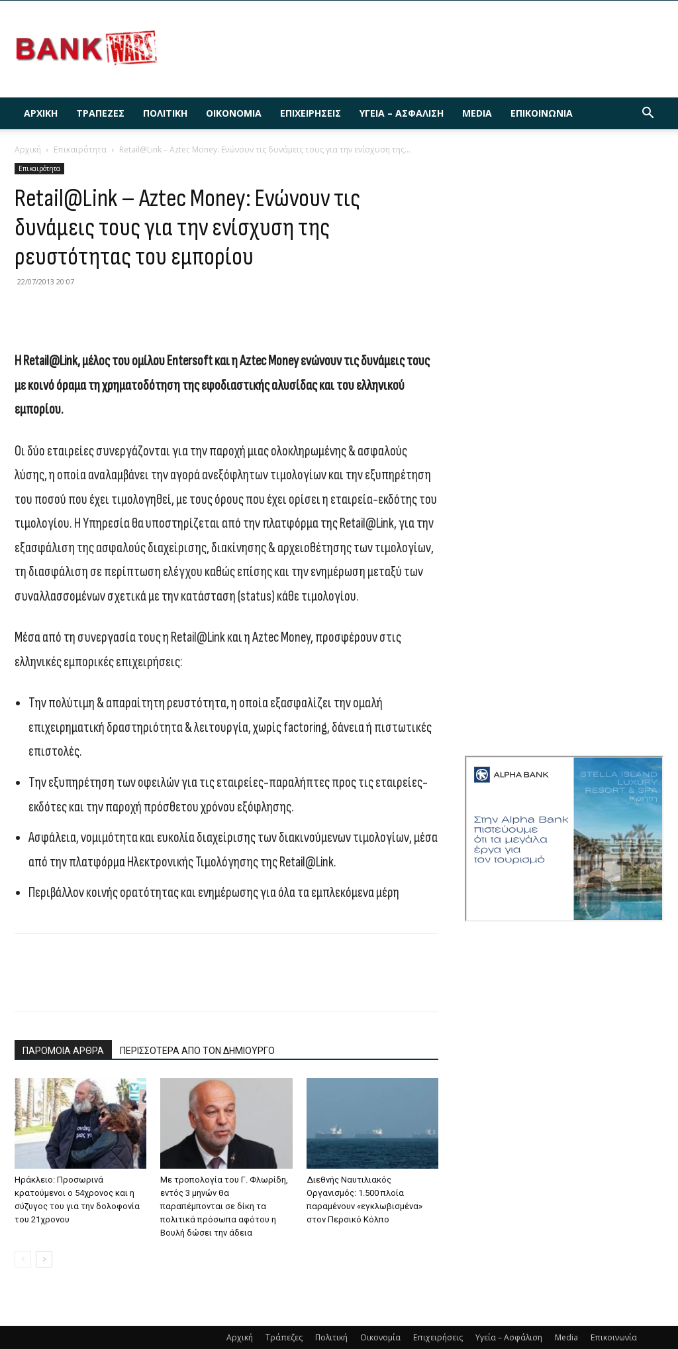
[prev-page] (23, 1259)
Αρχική (41, 113)
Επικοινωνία (541, 113)
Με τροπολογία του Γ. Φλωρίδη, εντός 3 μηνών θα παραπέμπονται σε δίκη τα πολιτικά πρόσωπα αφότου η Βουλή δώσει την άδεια (224, 1206)
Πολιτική (165, 113)
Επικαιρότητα (80, 149)
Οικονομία (234, 113)
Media (477, 113)
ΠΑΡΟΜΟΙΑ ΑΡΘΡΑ (63, 1050)
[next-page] (44, 1259)
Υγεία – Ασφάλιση (402, 113)
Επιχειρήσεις (310, 113)
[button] (647, 114)
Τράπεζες (100, 113)
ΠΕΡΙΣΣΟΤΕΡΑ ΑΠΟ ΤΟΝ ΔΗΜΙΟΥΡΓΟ (197, 1050)
